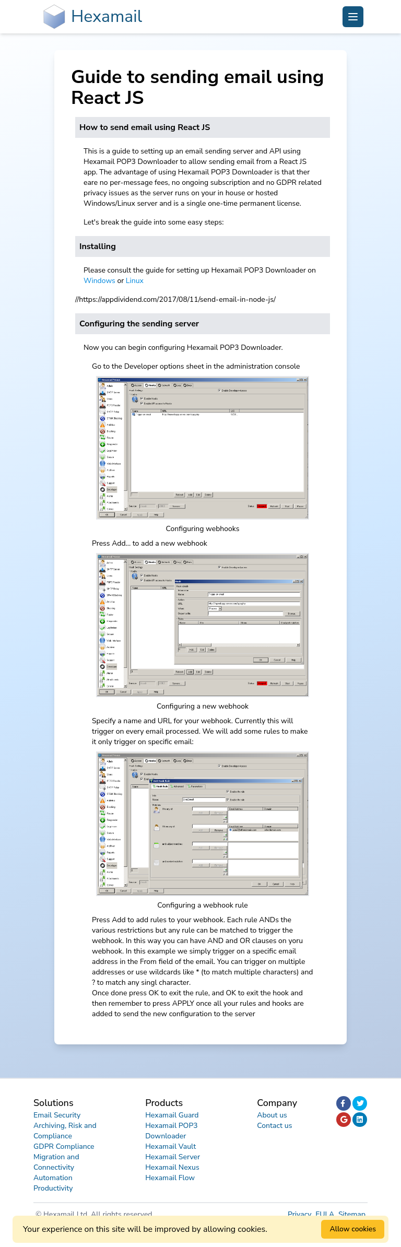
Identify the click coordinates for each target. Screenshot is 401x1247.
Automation (53, 1178)
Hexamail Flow (170, 1178)
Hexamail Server (172, 1157)
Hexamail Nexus (172, 1167)
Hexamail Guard (171, 1115)
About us (272, 1115)
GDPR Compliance (64, 1146)
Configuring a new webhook (203, 706)
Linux (135, 281)
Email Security (56, 1115)
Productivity (53, 1188)
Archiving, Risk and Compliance (65, 1131)
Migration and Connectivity (56, 1162)
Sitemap (351, 1214)
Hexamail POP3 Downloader (171, 1131)
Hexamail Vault (170, 1146)
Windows (99, 281)
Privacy (300, 1214)
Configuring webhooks (203, 529)
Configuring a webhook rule (202, 905)
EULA (325, 1214)
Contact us (274, 1126)
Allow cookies (352, 1229)
